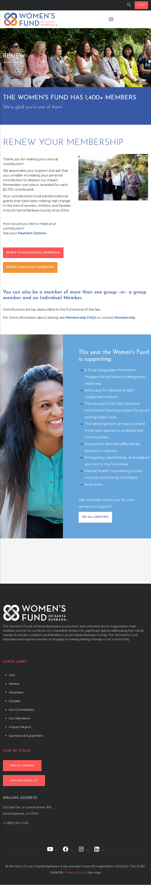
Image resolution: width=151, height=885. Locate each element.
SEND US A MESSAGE (22, 765)
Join (12, 675)
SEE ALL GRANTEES (95, 517)
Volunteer (16, 692)
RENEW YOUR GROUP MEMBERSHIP (30, 267)
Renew (14, 684)
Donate (14, 701)
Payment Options (32, 233)
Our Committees (21, 710)
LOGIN (141, 5)
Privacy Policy (75, 872)
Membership (125, 317)
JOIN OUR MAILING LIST (24, 780)
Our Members (19, 718)
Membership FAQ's (81, 317)
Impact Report (20, 727)
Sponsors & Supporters (26, 735)
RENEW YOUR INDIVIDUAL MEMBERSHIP (33, 252)
